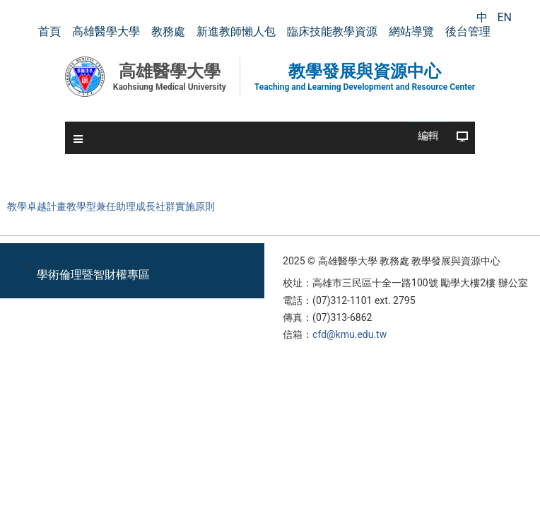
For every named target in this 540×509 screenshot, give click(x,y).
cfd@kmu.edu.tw (349, 334)
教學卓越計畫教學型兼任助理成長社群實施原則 (111, 206)
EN (504, 17)
